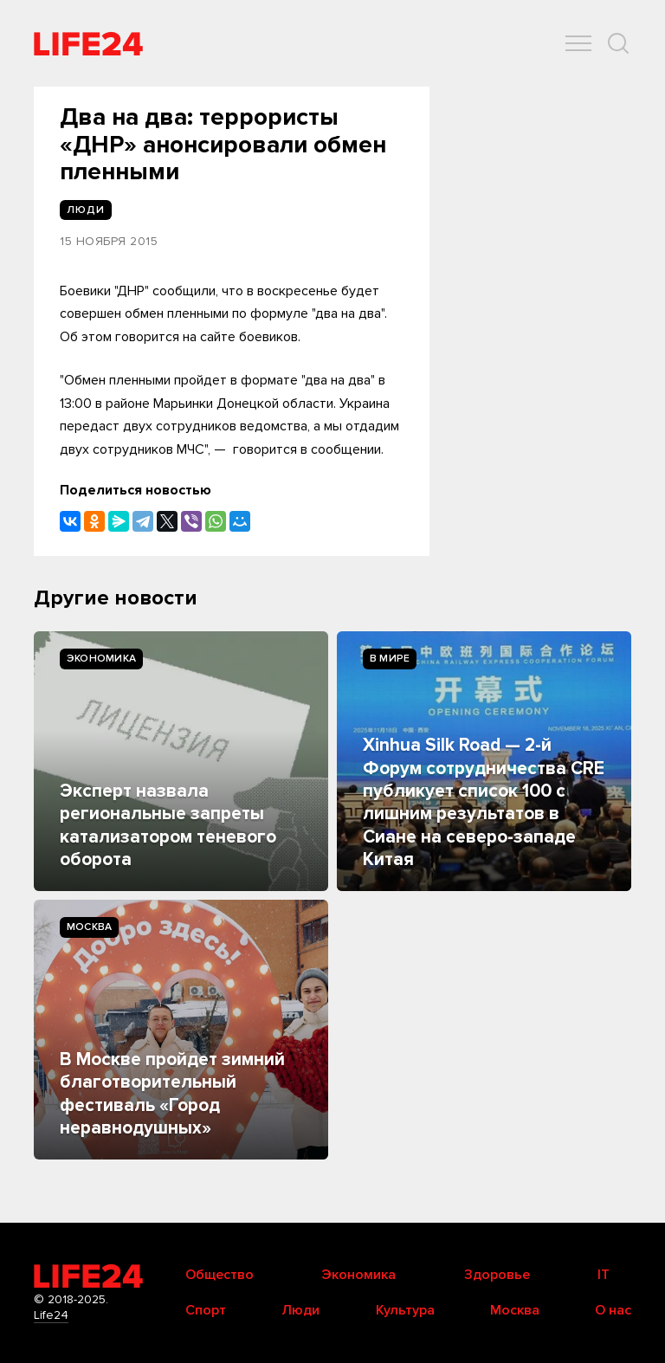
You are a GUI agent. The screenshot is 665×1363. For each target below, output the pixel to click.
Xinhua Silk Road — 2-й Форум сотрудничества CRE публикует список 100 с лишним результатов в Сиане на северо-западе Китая (483, 802)
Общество (219, 1274)
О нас (613, 1310)
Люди (300, 1310)
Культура (405, 1310)
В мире (390, 658)
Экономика (101, 658)
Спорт (205, 1310)
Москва (89, 927)
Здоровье (497, 1274)
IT (603, 1274)
